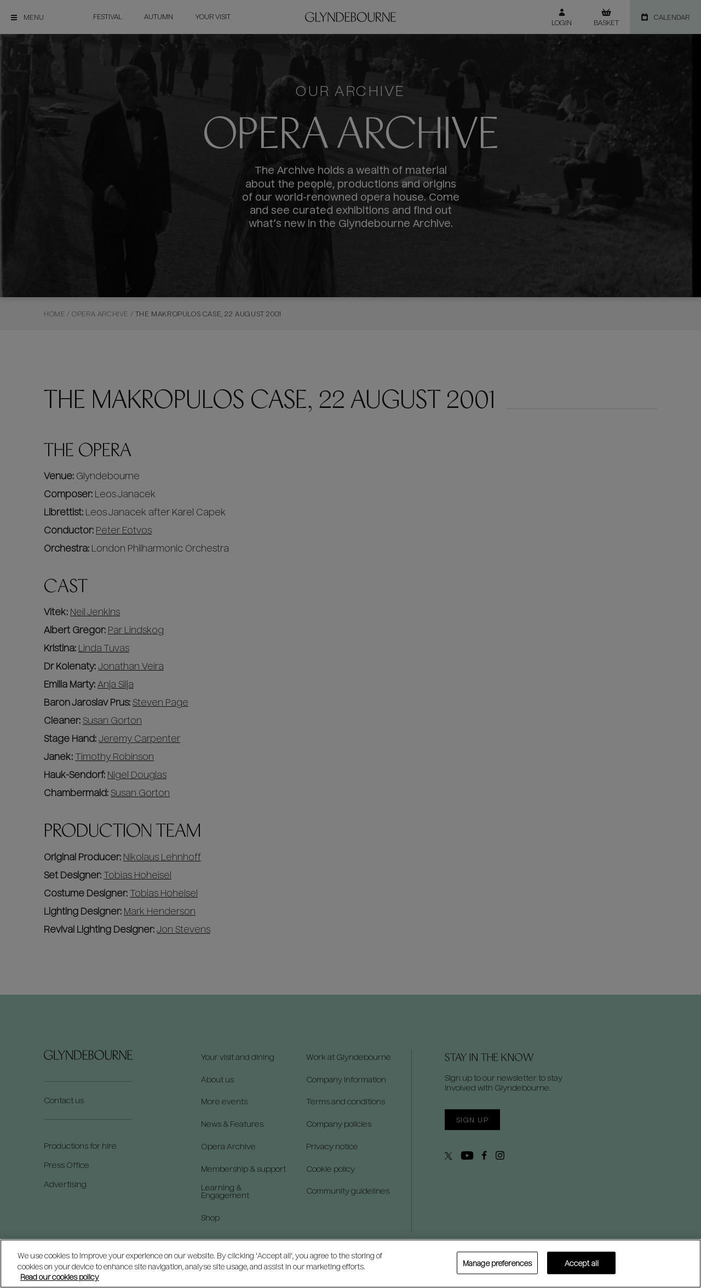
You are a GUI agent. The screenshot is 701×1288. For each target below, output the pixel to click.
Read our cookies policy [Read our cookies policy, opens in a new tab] (59, 1276)
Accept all (582, 1262)
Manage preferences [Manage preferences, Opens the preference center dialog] (497, 1262)
